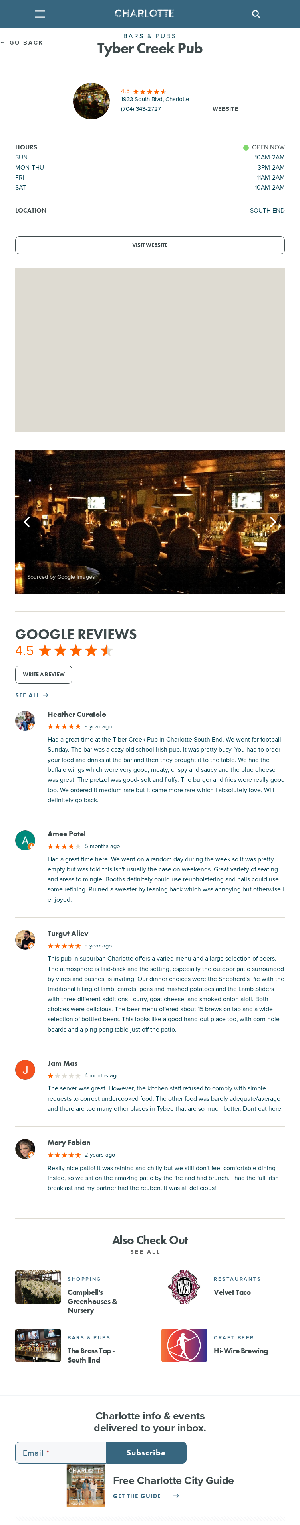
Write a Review (44, 674)
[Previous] (28, 522)
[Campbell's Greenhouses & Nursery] (38, 1287)
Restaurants (238, 1279)
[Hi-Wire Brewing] (184, 1345)
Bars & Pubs (89, 1337)
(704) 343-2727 (141, 108)
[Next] (272, 522)
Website (225, 108)
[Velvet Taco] (184, 1287)
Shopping (84, 1279)
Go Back (22, 42)
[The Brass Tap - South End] (38, 1345)
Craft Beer (234, 1337)
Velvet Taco (232, 1292)
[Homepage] (147, 14)
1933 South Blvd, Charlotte (155, 99)
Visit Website (149, 245)
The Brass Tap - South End (91, 1355)
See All (149, 1251)
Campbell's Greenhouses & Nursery (92, 1301)
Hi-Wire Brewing (241, 1351)
